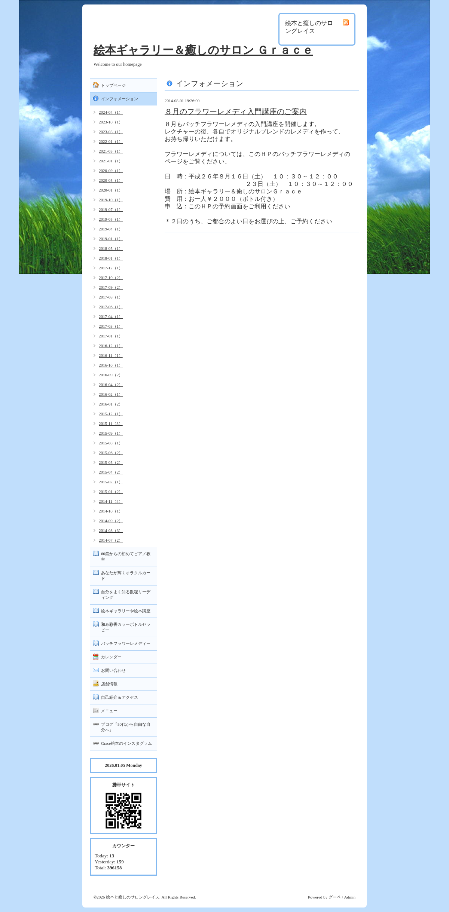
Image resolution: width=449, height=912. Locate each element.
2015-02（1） (111, 482)
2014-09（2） (111, 520)
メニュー (109, 711)
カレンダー (111, 657)
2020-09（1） (111, 170)
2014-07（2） (111, 540)
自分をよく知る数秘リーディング (125, 595)
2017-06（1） (111, 306)
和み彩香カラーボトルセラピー (125, 627)
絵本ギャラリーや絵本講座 (125, 611)
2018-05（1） (111, 248)
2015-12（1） (111, 413)
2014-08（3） (111, 530)
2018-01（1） (111, 258)
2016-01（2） (111, 404)
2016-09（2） (111, 375)
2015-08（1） (111, 443)
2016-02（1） (111, 394)
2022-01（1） (111, 141)
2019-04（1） (111, 229)
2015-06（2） (111, 452)
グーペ (335, 897)
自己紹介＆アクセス (119, 697)
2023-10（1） (111, 122)
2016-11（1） (111, 355)
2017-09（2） (111, 287)
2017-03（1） (111, 326)
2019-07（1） (111, 209)
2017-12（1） (111, 268)
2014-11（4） (111, 501)
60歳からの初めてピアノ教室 (125, 556)
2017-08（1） (111, 297)
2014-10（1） (111, 511)
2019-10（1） (111, 200)
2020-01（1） (111, 190)
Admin (349, 897)
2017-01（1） (111, 336)
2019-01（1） (111, 238)
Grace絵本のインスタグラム (126, 743)
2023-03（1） (111, 131)
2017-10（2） (111, 277)
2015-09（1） (111, 433)
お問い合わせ (113, 670)
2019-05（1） (111, 219)
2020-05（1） (111, 180)
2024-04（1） (111, 112)
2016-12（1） (111, 345)
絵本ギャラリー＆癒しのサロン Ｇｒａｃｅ (203, 50)
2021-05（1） (111, 151)
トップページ (113, 85)
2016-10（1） (111, 365)
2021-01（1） (111, 161)
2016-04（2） (111, 384)
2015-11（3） (111, 423)
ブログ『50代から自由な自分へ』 (125, 727)
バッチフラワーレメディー (125, 643)
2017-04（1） (111, 316)
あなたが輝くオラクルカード (125, 575)
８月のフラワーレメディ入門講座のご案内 (236, 111)
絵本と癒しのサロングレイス (132, 897)
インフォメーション (119, 99)
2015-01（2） (111, 491)
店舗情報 (109, 684)
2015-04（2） (111, 472)
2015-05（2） (111, 462)
